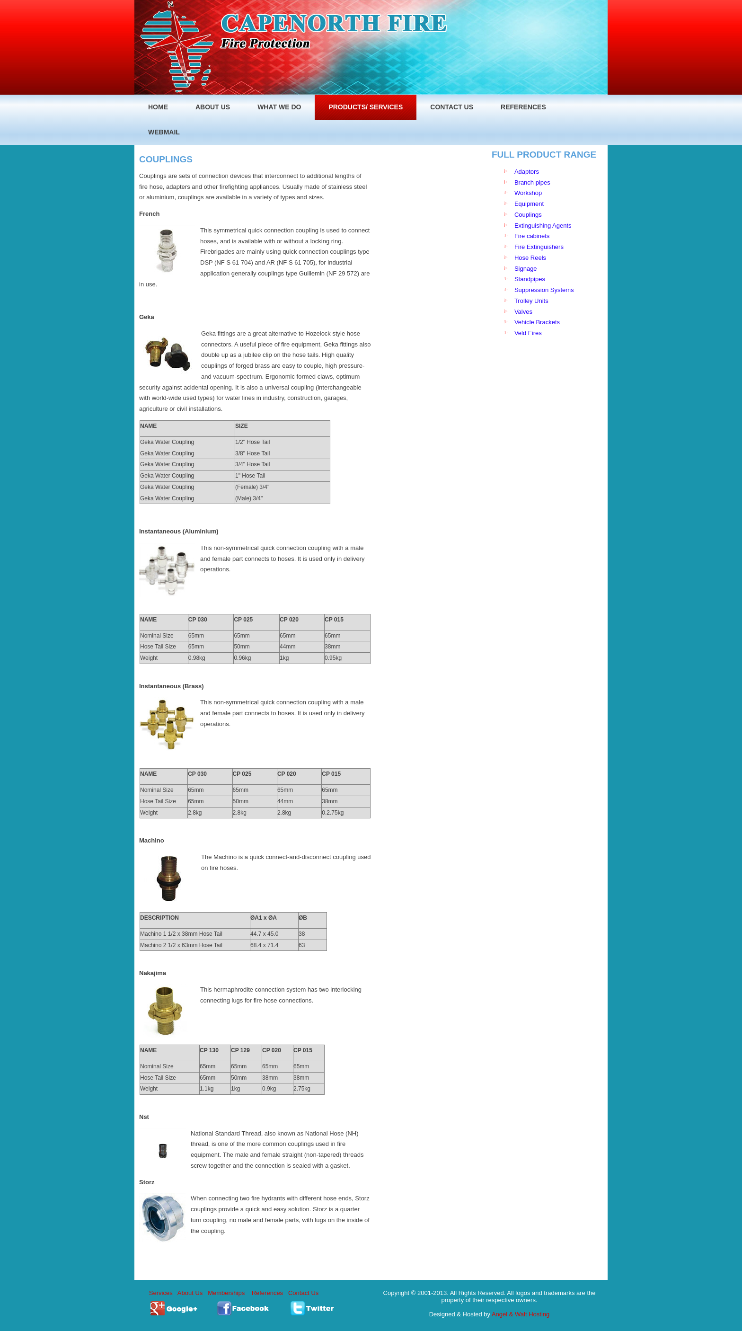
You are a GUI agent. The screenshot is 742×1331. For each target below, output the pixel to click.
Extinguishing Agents (543, 225)
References (267, 1292)
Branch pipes (532, 182)
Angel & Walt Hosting (520, 1314)
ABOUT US (212, 107)
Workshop (528, 192)
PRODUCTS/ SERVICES (365, 107)
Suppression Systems (544, 289)
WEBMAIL (164, 132)
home (158, 107)
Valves (523, 311)
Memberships (226, 1292)
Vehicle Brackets (538, 322)
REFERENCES (523, 107)
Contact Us (451, 107)
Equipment (529, 203)
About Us (190, 1292)
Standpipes (529, 279)
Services (161, 1292)
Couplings (528, 214)
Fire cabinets (531, 236)
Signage (525, 268)
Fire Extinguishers (539, 246)
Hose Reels (530, 257)
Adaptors (526, 171)
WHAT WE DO (279, 107)
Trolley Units (532, 300)
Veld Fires (528, 333)
